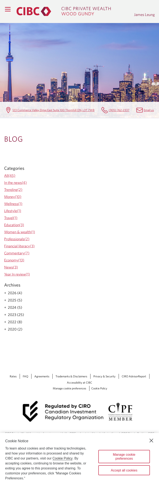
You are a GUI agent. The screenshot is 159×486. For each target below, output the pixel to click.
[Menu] (7, 9)
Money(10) (12, 196)
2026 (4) (15, 293)
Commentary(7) (16, 253)
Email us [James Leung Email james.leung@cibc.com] (149, 110)
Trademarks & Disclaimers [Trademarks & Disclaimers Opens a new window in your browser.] (71, 376)
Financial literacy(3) (19, 246)
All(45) (9, 175)
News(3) (11, 267)
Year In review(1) (17, 274)
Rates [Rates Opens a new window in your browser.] (13, 376)
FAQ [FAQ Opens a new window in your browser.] (25, 376)
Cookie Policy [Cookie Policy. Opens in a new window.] (63, 458)
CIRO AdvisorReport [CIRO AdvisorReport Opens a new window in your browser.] (134, 376)
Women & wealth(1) (19, 232)
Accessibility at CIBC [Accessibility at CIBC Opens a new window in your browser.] (79, 382)
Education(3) (14, 225)
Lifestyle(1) (12, 211)
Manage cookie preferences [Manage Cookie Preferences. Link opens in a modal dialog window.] (69, 388)
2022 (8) (15, 322)
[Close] (151, 440)
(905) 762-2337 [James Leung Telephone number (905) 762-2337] (119, 110)
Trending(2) (13, 189)
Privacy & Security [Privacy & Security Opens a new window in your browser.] (104, 376)
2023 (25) (16, 315)
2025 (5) (15, 300)
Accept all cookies (124, 470)
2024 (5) (15, 307)
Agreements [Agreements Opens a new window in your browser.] (41, 376)
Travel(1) (10, 218)
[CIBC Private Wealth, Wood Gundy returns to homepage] (73, 11)
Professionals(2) (16, 239)
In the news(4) (15, 182)
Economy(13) (14, 260)
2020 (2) (15, 329)
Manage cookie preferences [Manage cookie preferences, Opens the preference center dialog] (124, 456)
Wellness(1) (13, 204)
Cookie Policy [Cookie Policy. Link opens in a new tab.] (99, 388)
